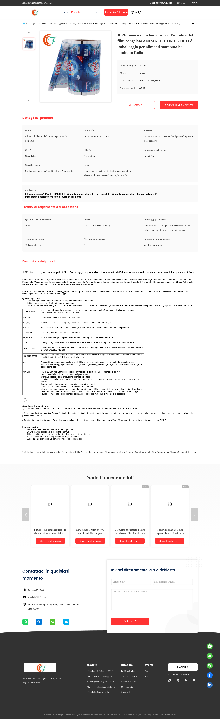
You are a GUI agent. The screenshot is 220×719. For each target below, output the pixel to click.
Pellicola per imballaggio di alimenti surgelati (61, 23)
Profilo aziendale (128, 671)
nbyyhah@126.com (37, 597)
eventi (98, 12)
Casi (146, 671)
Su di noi (87, 12)
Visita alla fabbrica (129, 676)
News (147, 676)
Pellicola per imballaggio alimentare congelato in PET (53, 452)
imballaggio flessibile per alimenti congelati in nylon (170, 452)
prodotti (36, 23)
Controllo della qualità (130, 682)
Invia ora (130, 621)
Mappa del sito (127, 687)
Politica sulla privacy (52, 715)
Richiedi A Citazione (116, 12)
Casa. (65, 12)
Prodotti (75, 12)
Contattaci (137, 104)
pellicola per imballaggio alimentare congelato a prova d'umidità (111, 452)
